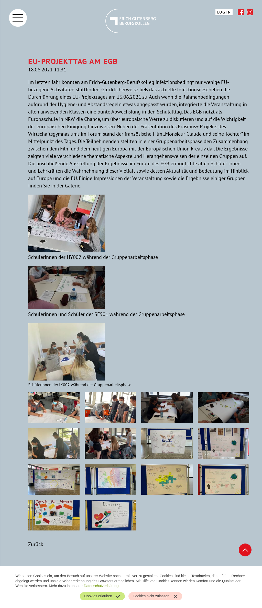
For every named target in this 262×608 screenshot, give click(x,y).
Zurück (35, 544)
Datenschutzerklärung (101, 586)
